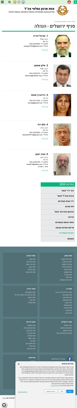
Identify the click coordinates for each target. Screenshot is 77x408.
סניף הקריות (68, 275)
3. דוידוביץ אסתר (39, 95)
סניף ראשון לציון (30, 292)
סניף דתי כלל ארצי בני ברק (64, 292)
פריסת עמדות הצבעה (65, 227)
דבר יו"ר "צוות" (67, 190)
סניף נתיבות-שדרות (29, 328)
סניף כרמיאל (68, 269)
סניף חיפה (69, 277)
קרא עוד (45, 50)
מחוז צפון (68, 255)
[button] (9, 2)
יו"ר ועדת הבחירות (66, 201)
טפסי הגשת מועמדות (64, 222)
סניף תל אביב (68, 308)
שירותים (32, 357)
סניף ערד (32, 341)
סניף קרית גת (31, 333)
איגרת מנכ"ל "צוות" (65, 196)
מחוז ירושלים (66, 322)
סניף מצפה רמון (30, 343)
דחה (61, 391)
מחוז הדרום (30, 322)
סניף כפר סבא (31, 262)
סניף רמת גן (68, 303)
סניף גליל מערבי (67, 262)
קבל (69, 391)
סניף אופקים (31, 336)
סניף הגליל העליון (66, 259)
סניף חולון (69, 310)
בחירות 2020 (67, 184)
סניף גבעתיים (68, 305)
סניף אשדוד (31, 303)
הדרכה (71, 217)
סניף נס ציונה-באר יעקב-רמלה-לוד (24, 295)
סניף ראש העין (67, 297)
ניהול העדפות (51, 391)
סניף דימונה (31, 338)
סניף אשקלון (31, 325)
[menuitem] (58, 190)
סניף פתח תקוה (67, 300)
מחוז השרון (30, 255)
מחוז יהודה (31, 288)
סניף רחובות (31, 297)
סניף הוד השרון (30, 264)
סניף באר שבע (30, 330)
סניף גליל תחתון (67, 264)
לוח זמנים (69, 206)
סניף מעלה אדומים (66, 328)
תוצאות (70, 238)
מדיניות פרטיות (22, 392)
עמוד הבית (71, 21)
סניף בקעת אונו (67, 295)
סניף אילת (32, 346)
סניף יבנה (32, 300)
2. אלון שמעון (41, 65)
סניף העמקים (68, 272)
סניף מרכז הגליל (67, 267)
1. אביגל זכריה (40, 36)
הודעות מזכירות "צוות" (64, 211)
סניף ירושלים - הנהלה (54, 26)
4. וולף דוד (42, 124)
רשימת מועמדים (61, 21)
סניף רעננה (32, 267)
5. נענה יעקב (41, 154)
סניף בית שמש (67, 330)
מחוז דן (69, 288)
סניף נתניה (32, 259)
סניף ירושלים (68, 325)
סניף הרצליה (31, 269)
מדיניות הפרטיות (55, 386)
